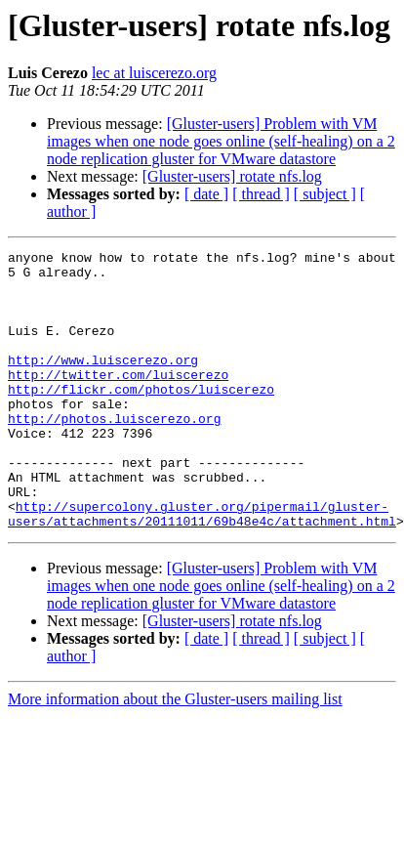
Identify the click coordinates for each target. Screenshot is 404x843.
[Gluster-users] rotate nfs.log (232, 176)
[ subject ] (325, 194)
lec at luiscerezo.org (154, 72)
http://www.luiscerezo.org (103, 383)
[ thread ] (261, 194)
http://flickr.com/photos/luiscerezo (141, 418)
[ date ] (206, 194)
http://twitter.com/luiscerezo (118, 400)
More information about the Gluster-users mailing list (175, 754)
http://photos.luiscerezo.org (114, 453)
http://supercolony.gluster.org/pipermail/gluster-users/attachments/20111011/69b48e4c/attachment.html (202, 567)
